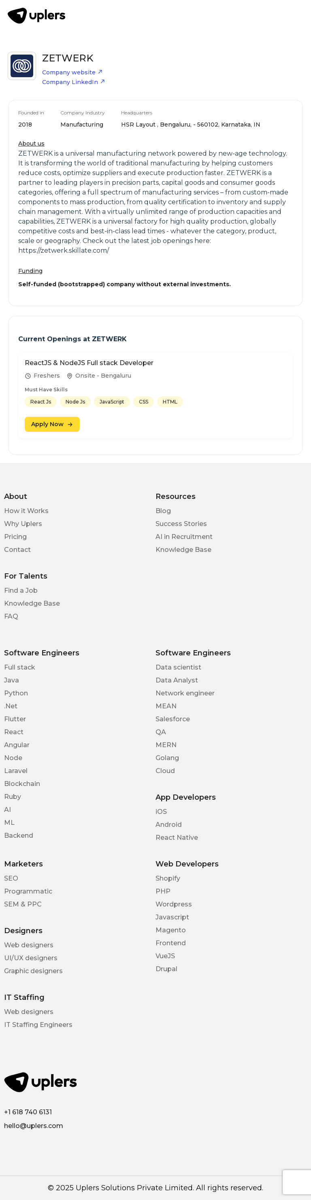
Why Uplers (23, 524)
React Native (177, 837)
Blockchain (22, 784)
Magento (171, 930)
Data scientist (178, 667)
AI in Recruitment (184, 537)
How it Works (26, 511)
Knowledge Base (183, 550)
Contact (17, 550)
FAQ (11, 616)
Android (169, 824)
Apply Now (52, 424)
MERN (166, 745)
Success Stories (181, 524)
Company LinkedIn (73, 82)
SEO (11, 878)
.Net (10, 706)
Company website (72, 72)
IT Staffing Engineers (38, 1025)
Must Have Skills (46, 390)
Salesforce (173, 719)
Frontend (171, 943)
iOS (161, 811)
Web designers (28, 945)
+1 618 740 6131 (28, 1112)
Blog (163, 511)
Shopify (168, 878)
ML (9, 822)
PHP (163, 891)
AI (7, 809)
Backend (18, 835)
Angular (17, 745)
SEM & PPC (23, 904)
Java (11, 680)
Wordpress (174, 904)
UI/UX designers (31, 958)
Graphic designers (33, 971)
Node (13, 758)
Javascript (172, 917)
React (13, 732)
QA (161, 732)
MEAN (166, 706)
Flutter (15, 719)
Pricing (15, 537)
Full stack (19, 667)
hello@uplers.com (33, 1126)
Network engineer (185, 693)
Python (16, 693)
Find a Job (21, 590)
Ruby (12, 797)
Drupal (166, 969)
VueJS (165, 956)
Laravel (16, 771)
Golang (167, 758)
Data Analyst (177, 680)
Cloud (165, 771)
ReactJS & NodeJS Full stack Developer (89, 363)
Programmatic (28, 891)
